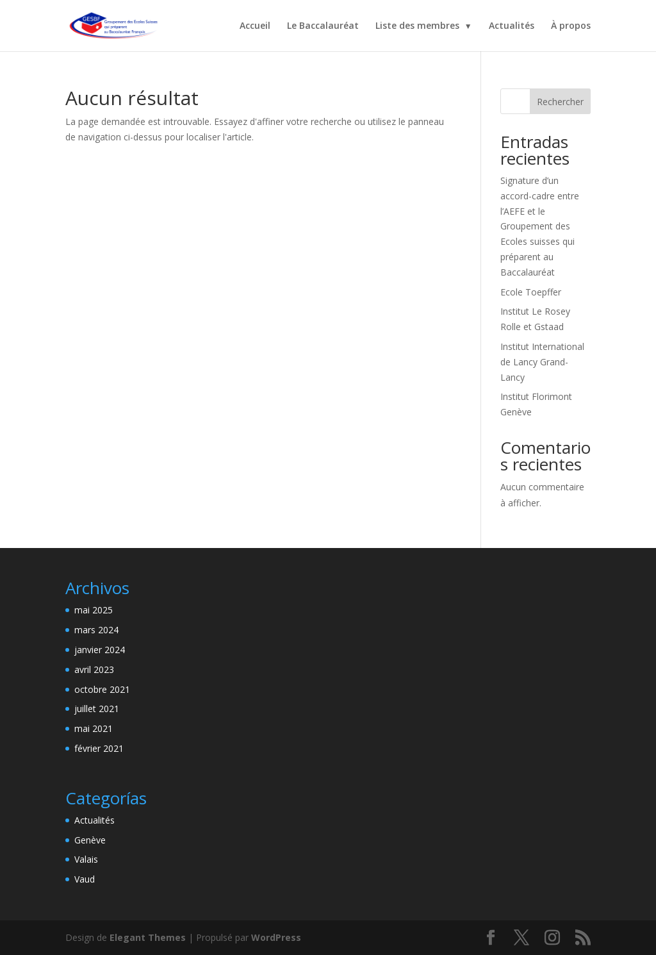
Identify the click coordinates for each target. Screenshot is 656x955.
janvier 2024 (99, 650)
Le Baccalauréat (323, 26)
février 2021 (99, 748)
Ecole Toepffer (530, 292)
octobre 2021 (102, 689)
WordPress (276, 937)
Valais (86, 859)
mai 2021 (93, 728)
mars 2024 (96, 630)
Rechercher (560, 102)
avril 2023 (94, 669)
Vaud (84, 879)
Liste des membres (417, 26)
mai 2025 (93, 610)
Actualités (511, 26)
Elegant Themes (148, 937)
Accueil (255, 26)
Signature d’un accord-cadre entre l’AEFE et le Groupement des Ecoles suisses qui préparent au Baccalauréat (539, 226)
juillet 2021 (96, 708)
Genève (90, 840)
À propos (571, 26)
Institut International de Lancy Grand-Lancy (542, 361)
